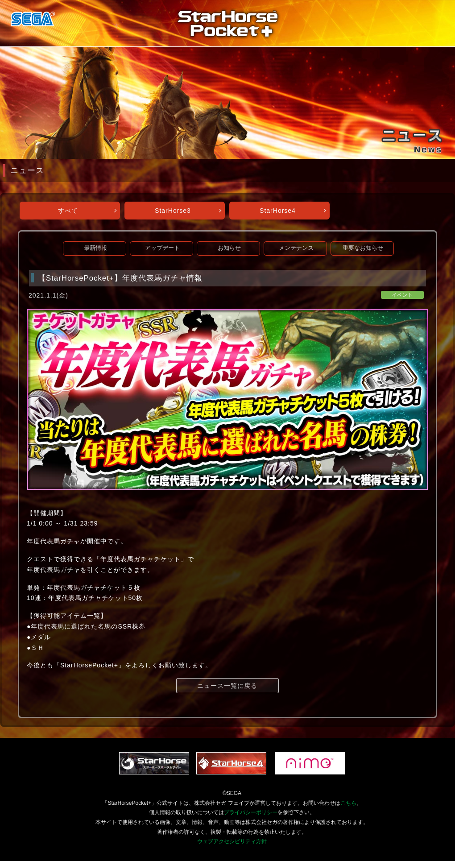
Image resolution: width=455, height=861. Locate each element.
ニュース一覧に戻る (227, 685)
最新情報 (95, 248)
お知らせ (229, 248)
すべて (68, 210)
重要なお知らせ (363, 248)
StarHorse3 (173, 210)
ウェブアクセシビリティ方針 (232, 841)
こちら (348, 803)
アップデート (162, 248)
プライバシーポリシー (250, 812)
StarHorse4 (278, 210)
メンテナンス (296, 248)
